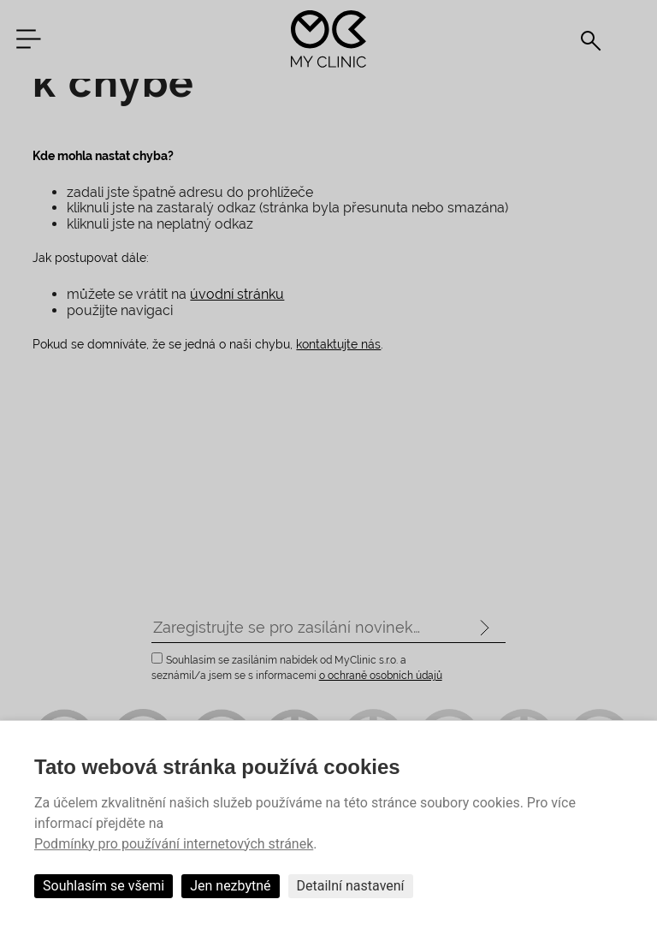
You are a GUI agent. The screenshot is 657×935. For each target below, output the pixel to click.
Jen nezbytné (230, 886)
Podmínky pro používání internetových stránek (173, 844)
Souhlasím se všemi (103, 886)
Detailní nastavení (351, 886)
